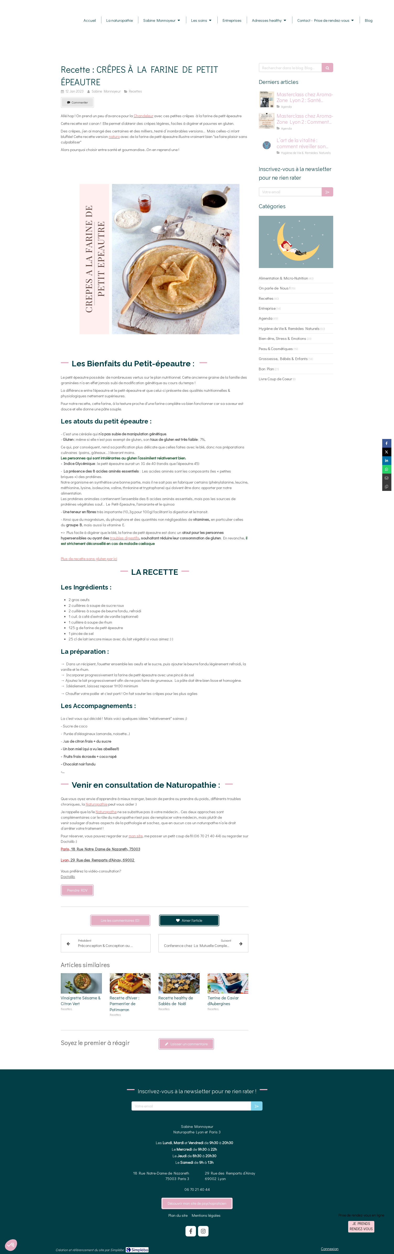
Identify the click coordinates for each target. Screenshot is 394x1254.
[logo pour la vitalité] (267, 145)
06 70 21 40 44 (197, 1189)
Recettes (266, 298)
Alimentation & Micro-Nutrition (283, 278)
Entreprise (267, 308)
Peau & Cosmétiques (276, 348)
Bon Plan (266, 368)
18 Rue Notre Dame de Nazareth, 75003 (100, 848)
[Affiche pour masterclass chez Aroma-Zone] (267, 121)
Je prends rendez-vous (361, 1226)
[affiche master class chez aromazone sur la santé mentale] (267, 99)
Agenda (265, 318)
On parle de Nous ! (274, 288)
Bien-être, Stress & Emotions (282, 338)
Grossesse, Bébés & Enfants (283, 358)
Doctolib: (68, 876)
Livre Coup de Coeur (275, 378)
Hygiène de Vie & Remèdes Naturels (289, 328)
